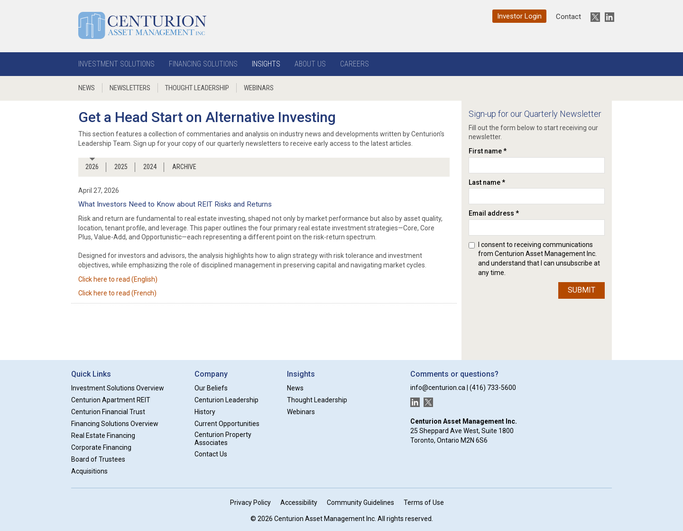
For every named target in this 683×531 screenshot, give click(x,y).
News (86, 88)
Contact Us (210, 454)
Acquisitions (89, 471)
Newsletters (130, 88)
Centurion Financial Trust (108, 412)
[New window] (593, 17)
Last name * (487, 182)
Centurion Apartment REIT (110, 400)
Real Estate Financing (103, 435)
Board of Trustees (98, 459)
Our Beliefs (211, 388)
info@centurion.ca (437, 387)
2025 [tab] (121, 167)
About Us (310, 63)
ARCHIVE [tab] (184, 167)
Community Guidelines (360, 502)
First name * (488, 151)
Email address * (494, 213)
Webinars (259, 88)
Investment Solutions (116, 63)
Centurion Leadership (226, 400)
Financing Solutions (203, 63)
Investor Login (519, 16)
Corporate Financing (101, 447)
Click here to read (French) (117, 293)
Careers (354, 63)
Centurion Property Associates (222, 438)
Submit (581, 289)
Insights (266, 63)
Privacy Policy (250, 502)
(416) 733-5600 (493, 387)
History (204, 412)
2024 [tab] (150, 167)
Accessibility (298, 502)
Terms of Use (424, 502)
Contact (568, 16)
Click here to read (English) (117, 279)
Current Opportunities (226, 423)
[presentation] (507, 316)
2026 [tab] (92, 167)
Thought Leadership (197, 88)
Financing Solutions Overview (114, 423)
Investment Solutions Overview (117, 388)
